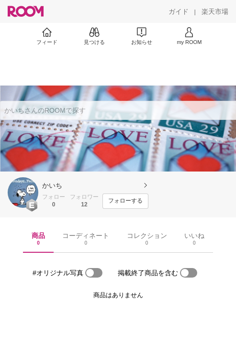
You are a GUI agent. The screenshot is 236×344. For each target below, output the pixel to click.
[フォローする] (125, 201)
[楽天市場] (215, 11)
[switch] (93, 273)
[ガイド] (179, 11)
